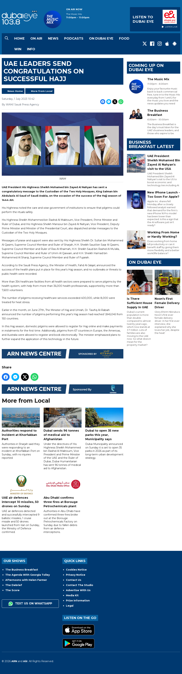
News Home (15, 91)
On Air (36, 38)
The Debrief (13, 585)
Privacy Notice (75, 574)
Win (17, 49)
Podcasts (73, 38)
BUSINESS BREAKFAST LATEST (151, 144)
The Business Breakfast (21, 569)
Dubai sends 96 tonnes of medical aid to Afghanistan (63, 424)
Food (124, 38)
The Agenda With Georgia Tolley (27, 574)
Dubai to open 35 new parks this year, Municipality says (104, 424)
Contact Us (73, 580)
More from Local (41, 91)
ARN (14, 661)
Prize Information (78, 600)
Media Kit (72, 595)
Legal (69, 605)
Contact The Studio (79, 585)
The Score (12, 590)
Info (31, 49)
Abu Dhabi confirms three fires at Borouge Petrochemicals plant (63, 491)
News (53, 38)
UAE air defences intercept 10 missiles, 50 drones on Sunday (21, 491)
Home (19, 38)
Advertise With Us (78, 590)
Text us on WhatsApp (30, 604)
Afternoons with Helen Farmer (26, 580)
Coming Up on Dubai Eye (146, 67)
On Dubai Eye (101, 38)
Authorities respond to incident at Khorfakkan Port (21, 424)
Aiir (25, 661)
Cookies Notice (76, 569)
